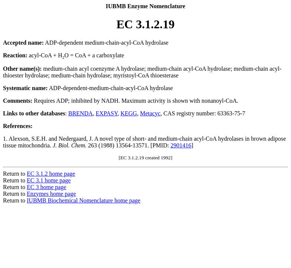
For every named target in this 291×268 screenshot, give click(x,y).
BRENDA (80, 113)
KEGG (128, 113)
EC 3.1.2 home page (51, 173)
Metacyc (150, 113)
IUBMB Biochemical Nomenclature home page (83, 200)
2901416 (181, 145)
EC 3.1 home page (49, 180)
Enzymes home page (51, 194)
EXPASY (107, 113)
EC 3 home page (46, 187)
